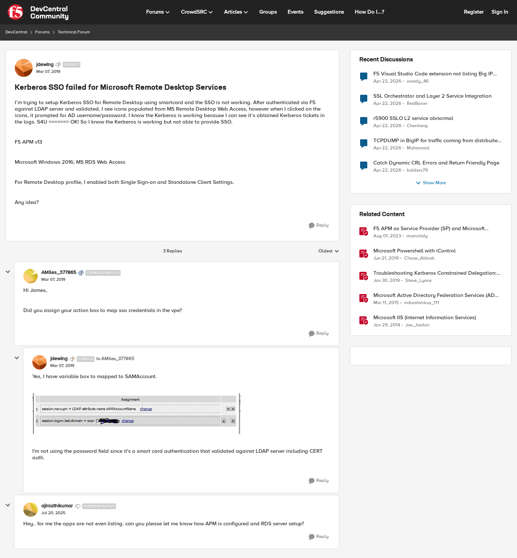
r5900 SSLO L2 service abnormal (413, 118)
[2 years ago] (387, 236)
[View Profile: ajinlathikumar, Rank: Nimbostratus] (30, 509)
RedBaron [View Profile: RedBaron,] (417, 103)
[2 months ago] (387, 81)
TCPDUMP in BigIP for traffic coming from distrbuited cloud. (437, 141)
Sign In (500, 12)
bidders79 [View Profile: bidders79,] (417, 170)
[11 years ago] (386, 303)
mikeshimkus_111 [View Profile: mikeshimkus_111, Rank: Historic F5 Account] (421, 303)
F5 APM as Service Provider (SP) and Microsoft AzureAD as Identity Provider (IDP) (429, 228)
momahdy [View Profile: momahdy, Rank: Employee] (417, 236)
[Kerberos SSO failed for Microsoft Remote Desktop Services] (53, 279)
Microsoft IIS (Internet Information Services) (424, 318)
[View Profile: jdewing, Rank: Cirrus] (24, 68)
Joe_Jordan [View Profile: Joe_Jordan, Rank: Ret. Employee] (417, 325)
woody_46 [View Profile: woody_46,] (418, 81)
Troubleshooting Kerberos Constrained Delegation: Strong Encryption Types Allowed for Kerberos (435, 273)
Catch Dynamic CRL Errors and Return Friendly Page (436, 163)
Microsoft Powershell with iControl (414, 251)
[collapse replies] (8, 272)
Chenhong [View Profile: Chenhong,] (417, 126)
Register (474, 12)
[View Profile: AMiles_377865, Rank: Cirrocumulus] (30, 276)
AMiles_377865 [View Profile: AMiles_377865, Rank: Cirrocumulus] (58, 272)
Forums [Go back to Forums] (42, 32)
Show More (430, 183)
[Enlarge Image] (181, 413)
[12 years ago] (386, 325)
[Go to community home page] (38, 12)
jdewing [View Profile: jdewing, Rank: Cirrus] (44, 65)
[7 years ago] (386, 258)
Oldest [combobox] (328, 251)
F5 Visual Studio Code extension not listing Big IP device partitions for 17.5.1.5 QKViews (433, 74)
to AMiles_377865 (115, 359)
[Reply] (318, 225)
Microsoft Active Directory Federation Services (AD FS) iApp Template (434, 295)
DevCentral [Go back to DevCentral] (16, 32)
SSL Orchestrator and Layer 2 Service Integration (432, 96)
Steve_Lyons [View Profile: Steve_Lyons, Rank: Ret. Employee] (418, 280)
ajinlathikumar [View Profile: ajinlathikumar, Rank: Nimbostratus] (57, 506)
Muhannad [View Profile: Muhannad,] (418, 148)
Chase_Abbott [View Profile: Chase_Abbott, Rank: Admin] (419, 258)
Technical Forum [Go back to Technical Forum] (74, 32)
